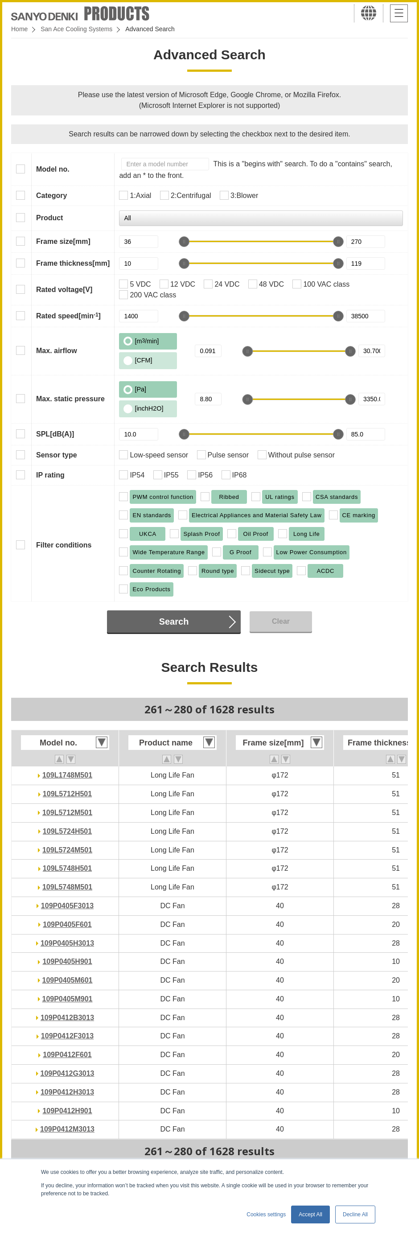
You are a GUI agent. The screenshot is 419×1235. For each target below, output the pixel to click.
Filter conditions (63, 545)
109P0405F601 (67, 924)
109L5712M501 (67, 812)
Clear (281, 621)
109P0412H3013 (67, 1092)
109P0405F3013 (67, 906)
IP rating (50, 475)
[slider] (184, 241)
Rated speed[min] (68, 316)
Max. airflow (56, 350)
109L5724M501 (67, 850)
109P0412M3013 (67, 1129)
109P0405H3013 (67, 943)
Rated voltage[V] (64, 289)
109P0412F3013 (67, 1036)
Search (174, 621)
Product (49, 218)
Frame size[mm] (63, 241)
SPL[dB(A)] (55, 434)
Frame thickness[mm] (73, 263)
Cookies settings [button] (266, 1214)
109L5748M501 (67, 887)
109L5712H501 (67, 794)
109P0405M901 (67, 999)
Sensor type (56, 455)
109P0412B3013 (67, 1017)
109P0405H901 (67, 961)
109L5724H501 (67, 831)
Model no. (53, 169)
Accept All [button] (310, 1214)
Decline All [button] (355, 1214)
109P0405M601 (67, 980)
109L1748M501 (67, 775)
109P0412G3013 (67, 1073)
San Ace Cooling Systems (76, 29)
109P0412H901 (67, 1111)
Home (19, 29)
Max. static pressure (70, 399)
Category (51, 195)
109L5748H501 (67, 868)
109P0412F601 (67, 1054)
